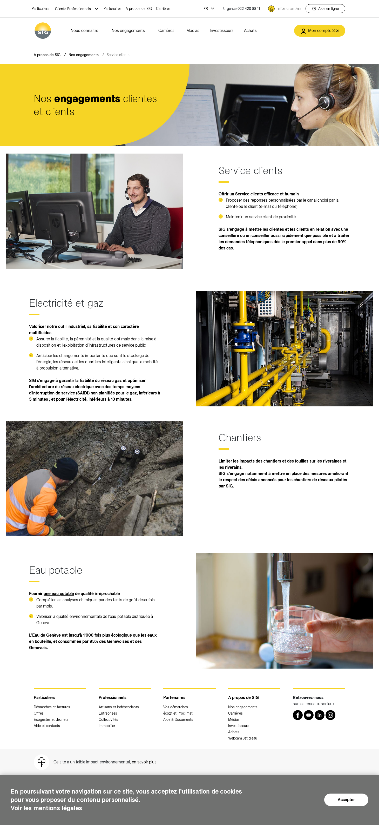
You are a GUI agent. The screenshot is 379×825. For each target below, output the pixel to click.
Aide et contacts (47, 726)
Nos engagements (128, 30)
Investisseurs (222, 30)
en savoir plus (144, 762)
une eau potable (59, 593)
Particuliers (40, 8)
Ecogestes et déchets (51, 719)
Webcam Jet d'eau (242, 738)
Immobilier (107, 726)
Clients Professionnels (73, 9)
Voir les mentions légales (46, 808)
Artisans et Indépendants (119, 707)
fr (206, 8)
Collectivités (108, 719)
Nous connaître (84, 30)
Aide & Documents (178, 719)
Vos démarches (175, 707)
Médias (192, 30)
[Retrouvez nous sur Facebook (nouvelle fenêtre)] (298, 715)
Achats (250, 30)
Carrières (163, 8)
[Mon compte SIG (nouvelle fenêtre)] (319, 31)
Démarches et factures (52, 707)
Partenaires (112, 8)
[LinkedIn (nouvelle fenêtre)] (319, 715)
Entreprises (108, 713)
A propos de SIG (139, 8)
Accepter (346, 799)
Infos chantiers (289, 8)
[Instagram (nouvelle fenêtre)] (330, 715)
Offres (39, 713)
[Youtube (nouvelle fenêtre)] (309, 715)
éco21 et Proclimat (178, 713)
